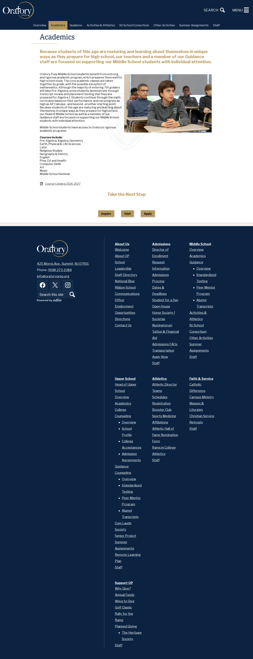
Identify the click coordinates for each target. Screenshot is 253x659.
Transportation (163, 350)
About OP (122, 256)
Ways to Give (124, 601)
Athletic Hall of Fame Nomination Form (165, 435)
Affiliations (160, 422)
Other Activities (201, 338)
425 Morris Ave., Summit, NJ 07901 (63, 263)
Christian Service (201, 416)
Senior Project (125, 536)
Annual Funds (124, 595)
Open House (161, 306)
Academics (197, 256)
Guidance (196, 262)
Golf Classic (123, 607)
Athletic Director (164, 384)
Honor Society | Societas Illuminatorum (163, 319)
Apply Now (160, 357)
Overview (196, 249)
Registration (161, 403)
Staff (156, 363)
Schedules (159, 397)
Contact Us (123, 325)
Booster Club (161, 410)
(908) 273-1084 (60, 270)
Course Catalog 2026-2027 (63, 183)
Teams (157, 391)
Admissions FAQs (164, 344)
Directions (122, 319)
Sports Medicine (164, 416)
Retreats (196, 422)
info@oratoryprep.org (53, 276)
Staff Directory (126, 275)
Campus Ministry (201, 397)
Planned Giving (126, 626)
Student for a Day (165, 300)
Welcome (122, 249)
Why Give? (123, 588)
